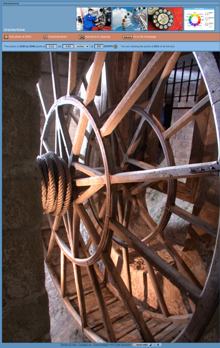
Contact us (84, 344)
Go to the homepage (139, 36)
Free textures (123, 344)
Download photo (55, 36)
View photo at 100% (18, 36)
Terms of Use (68, 344)
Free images (100, 344)
